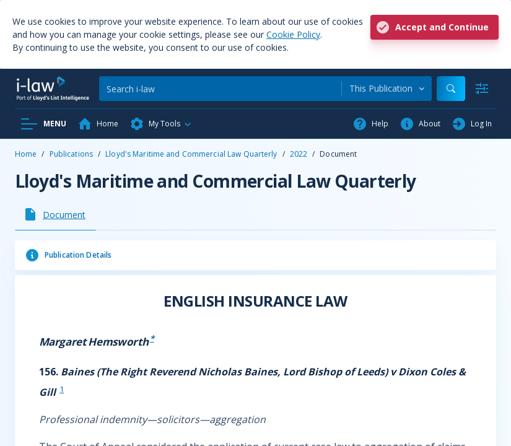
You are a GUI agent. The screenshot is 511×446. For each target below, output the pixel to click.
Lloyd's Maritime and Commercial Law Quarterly (191, 154)
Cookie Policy (293, 34)
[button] (161, 124)
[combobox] (387, 88)
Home (26, 154)
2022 (298, 154)
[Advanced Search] (482, 88)
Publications (71, 154)
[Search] (220, 88)
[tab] (55, 214)
